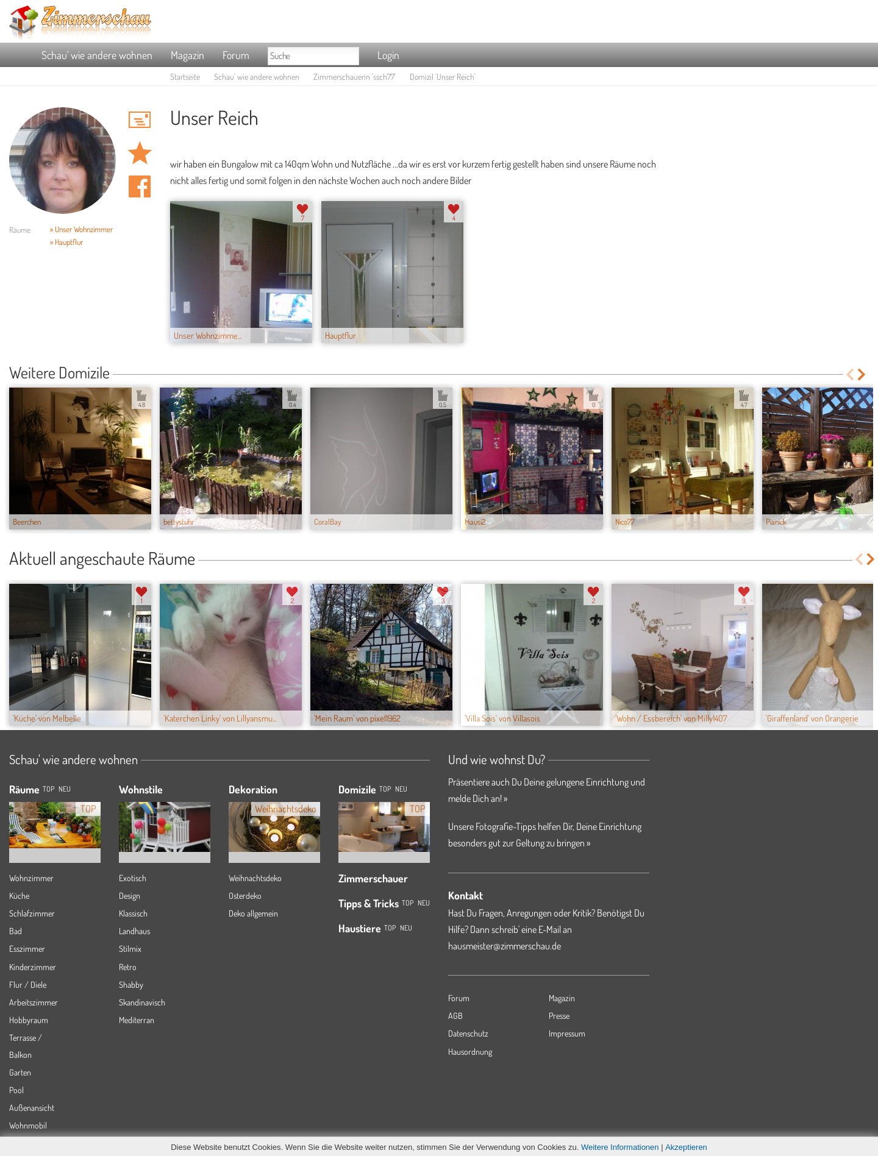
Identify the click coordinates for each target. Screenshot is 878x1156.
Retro (128, 967)
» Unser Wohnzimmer (81, 229)
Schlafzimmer (32, 913)
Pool (16, 1090)
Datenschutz (468, 1033)
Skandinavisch (142, 1002)
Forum (236, 55)
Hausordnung (470, 1051)
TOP (48, 788)
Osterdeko (245, 895)
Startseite (185, 76)
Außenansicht (31, 1107)
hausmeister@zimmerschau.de (504, 946)
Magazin (187, 55)
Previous (849, 374)
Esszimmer (27, 948)
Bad (15, 931)
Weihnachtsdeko (255, 878)
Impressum (567, 1033)
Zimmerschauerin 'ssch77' (354, 76)
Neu (401, 788)
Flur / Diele (27, 984)
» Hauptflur (66, 242)
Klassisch (133, 913)
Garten (20, 1072)
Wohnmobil (28, 1125)
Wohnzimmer (31, 878)
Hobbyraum (28, 1020)
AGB (455, 1015)
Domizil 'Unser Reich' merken (139, 153)
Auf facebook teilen (139, 186)
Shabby (131, 984)
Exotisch (132, 878)
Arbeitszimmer (33, 1002)
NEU (65, 788)
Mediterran (136, 1020)
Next (862, 374)
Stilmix (130, 948)
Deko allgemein (253, 913)
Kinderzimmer (32, 967)
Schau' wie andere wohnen (96, 55)
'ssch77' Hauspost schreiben (139, 119)
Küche (19, 895)
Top (385, 788)
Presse (559, 1015)
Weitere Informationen (620, 1147)
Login (388, 55)
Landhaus (134, 931)
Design (129, 895)
